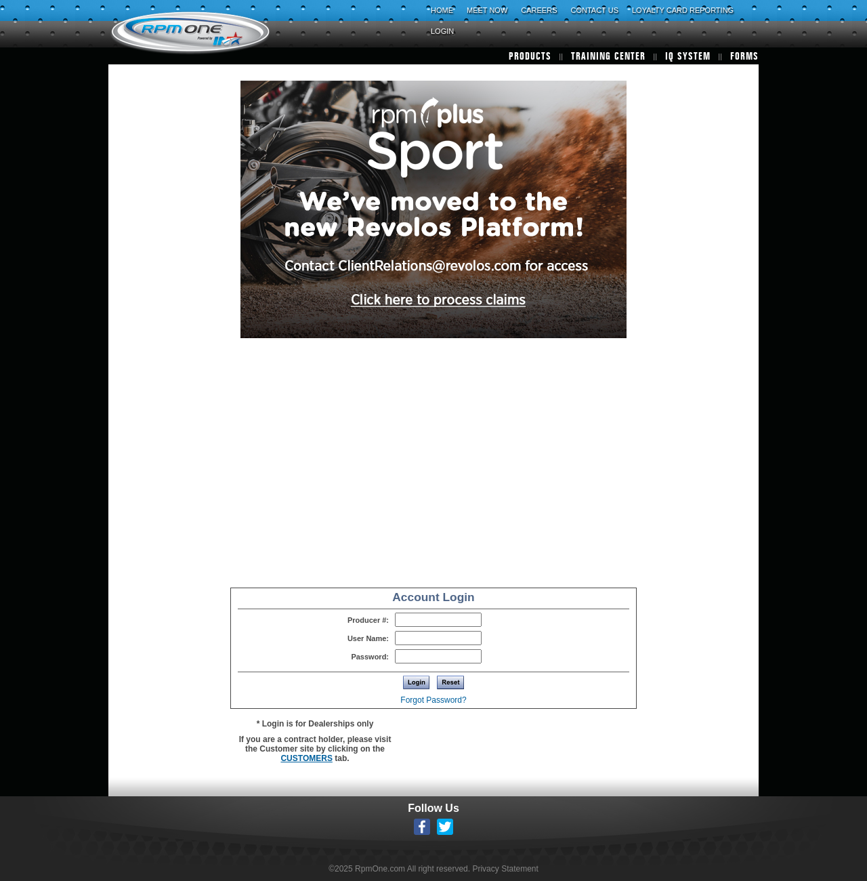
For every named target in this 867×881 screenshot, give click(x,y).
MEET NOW (487, 10)
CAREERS (539, 10)
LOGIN (442, 31)
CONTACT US (594, 10)
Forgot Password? (433, 700)
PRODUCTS (530, 57)
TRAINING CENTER (608, 57)
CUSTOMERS (306, 758)
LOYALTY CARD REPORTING (683, 10)
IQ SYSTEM (688, 57)
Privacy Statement (505, 869)
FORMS (744, 57)
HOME (442, 10)
